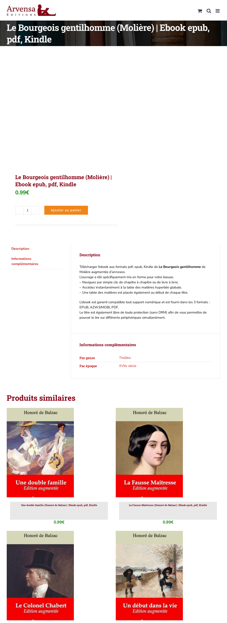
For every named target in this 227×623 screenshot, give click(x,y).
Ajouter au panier (66, 210)
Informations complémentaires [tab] (24, 261)
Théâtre (125, 358)
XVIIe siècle (127, 366)
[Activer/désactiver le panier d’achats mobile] (200, 10)
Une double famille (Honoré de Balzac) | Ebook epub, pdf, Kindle (59, 505)
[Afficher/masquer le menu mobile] (218, 10)
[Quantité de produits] (28, 210)
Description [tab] (20, 248)
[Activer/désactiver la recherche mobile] (209, 10)
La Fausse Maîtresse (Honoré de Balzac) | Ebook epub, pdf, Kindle (168, 505)
